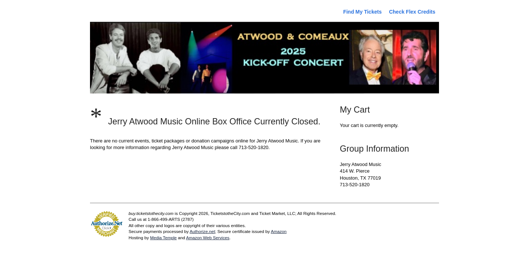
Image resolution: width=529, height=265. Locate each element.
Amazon (279, 231)
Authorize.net (202, 231)
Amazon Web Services (207, 237)
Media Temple (163, 237)
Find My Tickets (362, 12)
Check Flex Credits (412, 12)
